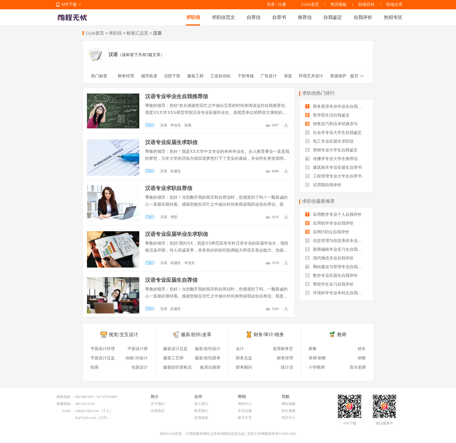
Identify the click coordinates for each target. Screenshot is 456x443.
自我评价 (363, 17)
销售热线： (65, 397)
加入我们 (201, 404)
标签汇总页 (137, 33)
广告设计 (269, 76)
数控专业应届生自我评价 (331, 275)
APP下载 (69, 4)
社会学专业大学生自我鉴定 (333, 132)
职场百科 (366, 4)
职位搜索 (288, 411)
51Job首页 (310, 4)
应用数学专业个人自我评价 (333, 214)
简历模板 (338, 4)
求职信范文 (223, 17)
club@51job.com (87, 411)
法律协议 (158, 411)
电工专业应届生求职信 (329, 141)
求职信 (193, 17)
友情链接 (201, 418)
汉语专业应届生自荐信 (171, 280)
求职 (173, 217)
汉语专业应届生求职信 (171, 142)
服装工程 (195, 76)
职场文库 (394, 4)
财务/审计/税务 (269, 334)
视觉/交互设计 (123, 334)
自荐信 (254, 17)
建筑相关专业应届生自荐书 (333, 167)
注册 (282, 4)
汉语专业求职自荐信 (168, 188)
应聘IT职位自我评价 (327, 232)
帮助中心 (245, 404)
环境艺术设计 (311, 76)
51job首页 (95, 33)
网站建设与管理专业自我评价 (335, 267)
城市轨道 (149, 76)
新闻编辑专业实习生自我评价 (335, 249)
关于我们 (158, 404)
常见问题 (245, 411)
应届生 (175, 171)
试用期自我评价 (323, 185)
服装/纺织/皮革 (196, 334)
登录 (271, 4)
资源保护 (338, 76)
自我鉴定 (332, 17)
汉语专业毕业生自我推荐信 (176, 96)
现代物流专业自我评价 (329, 258)
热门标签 (99, 76)
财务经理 (126, 76)
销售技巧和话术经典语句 (331, 124)
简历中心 (288, 418)
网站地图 (288, 404)
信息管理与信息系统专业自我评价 (336, 240)
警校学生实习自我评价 (329, 284)
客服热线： (65, 404)
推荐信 (305, 17)
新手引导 (245, 418)
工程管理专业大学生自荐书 (333, 176)
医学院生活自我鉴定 (327, 115)
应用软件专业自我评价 (329, 223)
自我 (187, 125)
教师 (341, 334)
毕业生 (175, 125)
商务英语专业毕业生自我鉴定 (335, 106)
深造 (288, 76)
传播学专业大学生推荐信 (331, 159)
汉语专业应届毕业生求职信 (176, 234)
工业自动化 (220, 76)
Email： (68, 411)
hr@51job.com (85, 418)
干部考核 (246, 76)
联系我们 (201, 411)
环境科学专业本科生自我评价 (335, 293)
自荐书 (279, 17)
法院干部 (172, 76)
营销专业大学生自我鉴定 (331, 150)
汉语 (163, 125)
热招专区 (393, 17)
